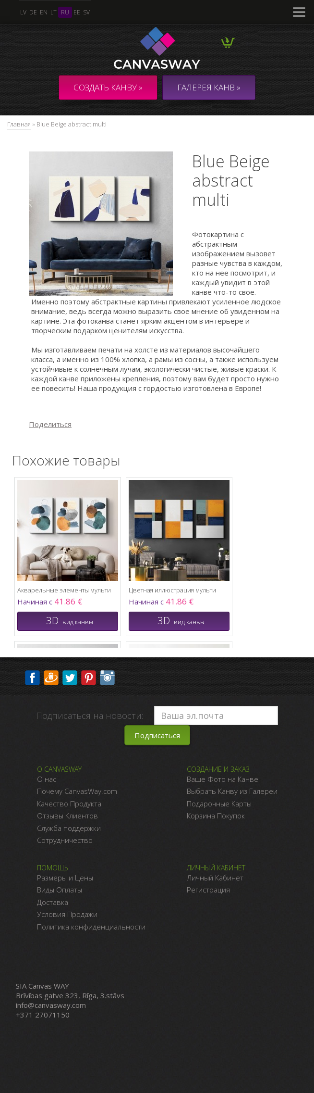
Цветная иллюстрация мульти (172, 590)
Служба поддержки (69, 828)
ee (76, 12)
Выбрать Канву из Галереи (232, 791)
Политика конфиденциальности (91, 926)
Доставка (52, 902)
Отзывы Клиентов (67, 815)
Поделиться (50, 424)
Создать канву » (108, 87)
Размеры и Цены (65, 877)
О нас (46, 779)
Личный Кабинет (215, 877)
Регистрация (208, 889)
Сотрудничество (65, 840)
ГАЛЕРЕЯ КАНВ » (209, 87)
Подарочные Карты (219, 803)
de (33, 12)
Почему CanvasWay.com (77, 791)
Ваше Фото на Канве (222, 779)
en (44, 12)
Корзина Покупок (216, 815)
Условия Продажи (67, 914)
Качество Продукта (69, 803)
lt (53, 12)
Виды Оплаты (59, 889)
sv (86, 12)
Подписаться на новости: (89, 715)
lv (23, 12)
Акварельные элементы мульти (64, 590)
